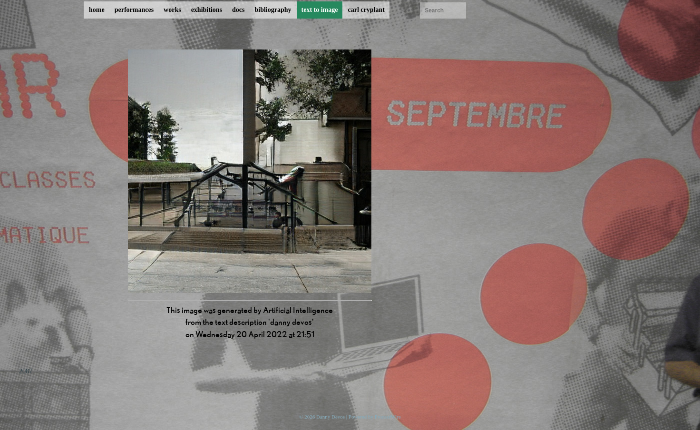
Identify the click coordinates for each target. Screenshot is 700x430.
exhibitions (206, 9)
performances (134, 9)
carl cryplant (366, 9)
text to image (319, 9)
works (172, 9)
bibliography (272, 9)
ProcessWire (388, 417)
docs (238, 9)
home (97, 9)
